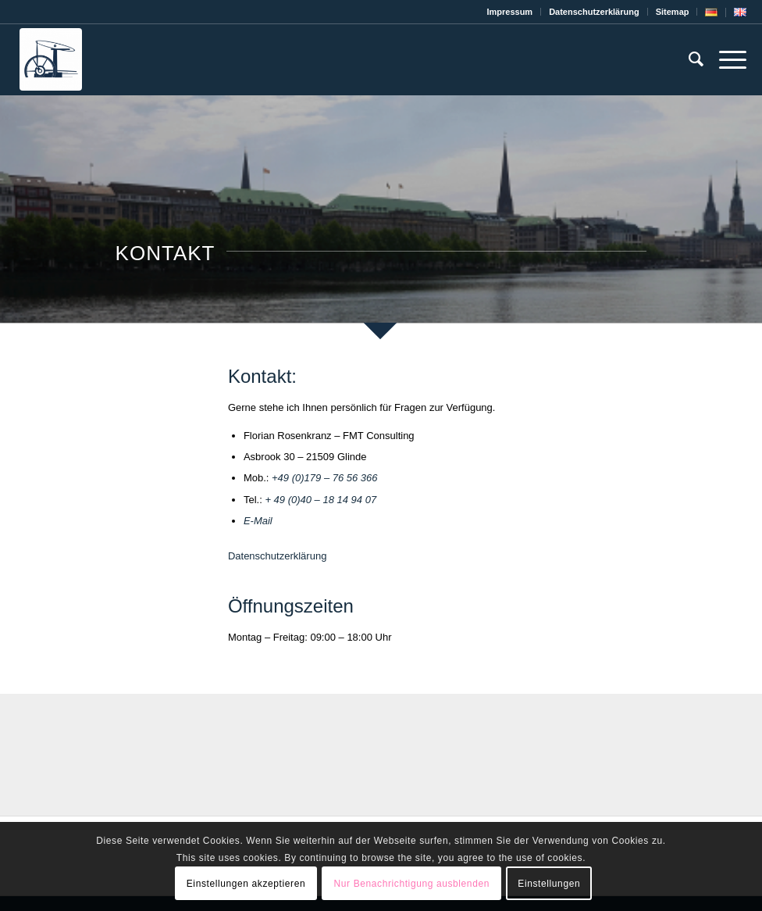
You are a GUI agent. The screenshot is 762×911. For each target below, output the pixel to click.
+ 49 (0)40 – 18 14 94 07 (320, 500)
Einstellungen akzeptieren (246, 883)
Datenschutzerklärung (277, 556)
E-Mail (258, 521)
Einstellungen (549, 883)
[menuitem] (510, 12)
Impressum (509, 11)
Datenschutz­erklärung (594, 11)
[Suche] (688, 59)
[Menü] (724, 59)
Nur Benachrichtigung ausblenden (412, 883)
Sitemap (672, 11)
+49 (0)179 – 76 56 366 (325, 478)
